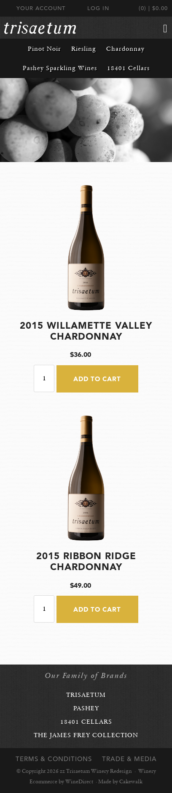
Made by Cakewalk (120, 781)
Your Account (40, 8)
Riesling (83, 48)
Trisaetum (86, 695)
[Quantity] (44, 378)
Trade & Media (129, 759)
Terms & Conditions (54, 759)
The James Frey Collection (86, 735)
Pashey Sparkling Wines (60, 68)
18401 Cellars (128, 68)
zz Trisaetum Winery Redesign (40, 27)
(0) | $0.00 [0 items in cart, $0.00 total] (153, 8)
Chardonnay (125, 48)
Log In (98, 8)
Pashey (86, 708)
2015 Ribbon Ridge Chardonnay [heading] (86, 561)
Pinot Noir (44, 48)
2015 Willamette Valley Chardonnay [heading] (86, 330)
